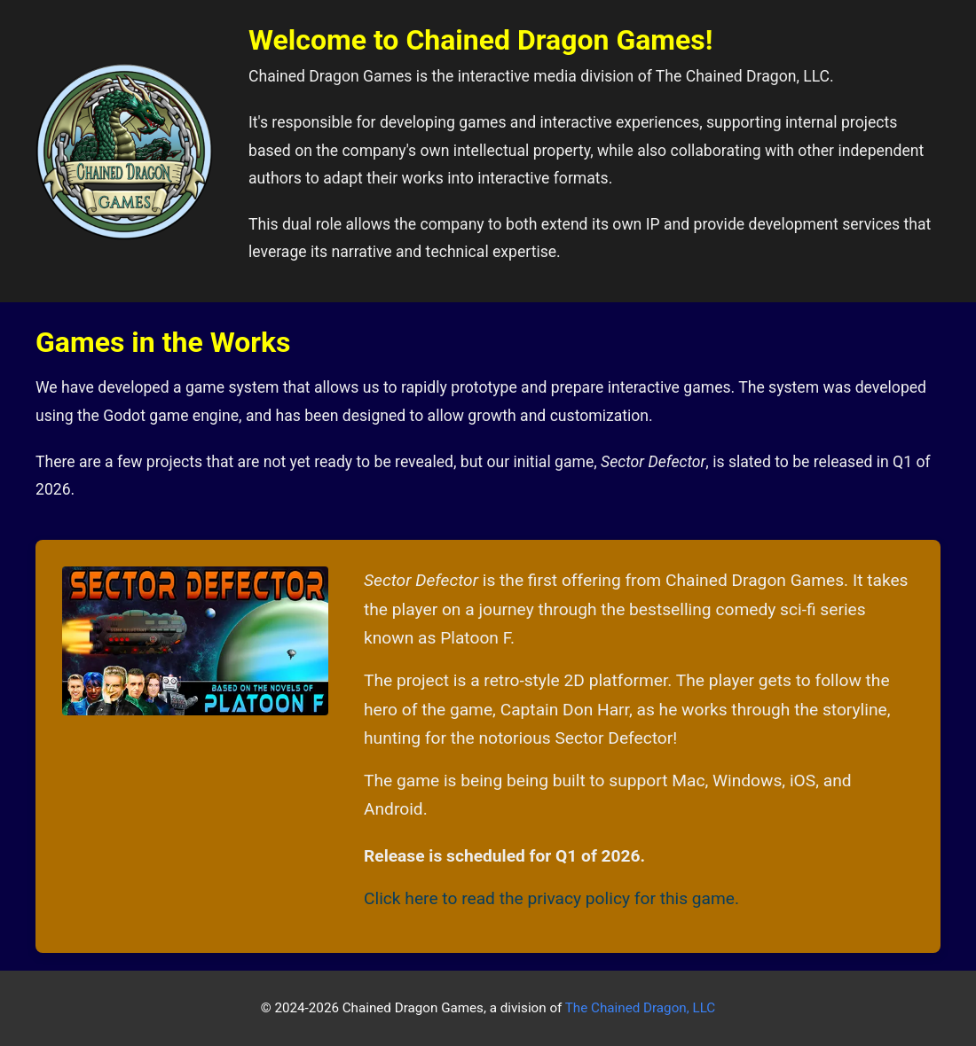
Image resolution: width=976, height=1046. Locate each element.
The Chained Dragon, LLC (640, 1008)
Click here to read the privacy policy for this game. (551, 898)
